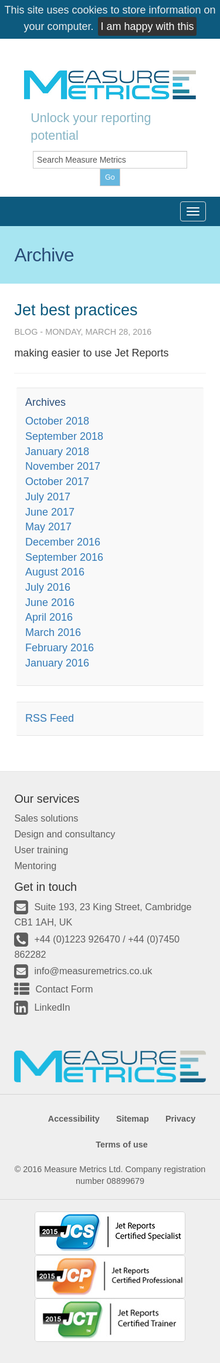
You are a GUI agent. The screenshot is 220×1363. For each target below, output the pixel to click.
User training (41, 849)
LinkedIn (52, 1007)
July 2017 (47, 497)
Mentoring (35, 865)
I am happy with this (147, 26)
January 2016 (57, 663)
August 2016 (54, 572)
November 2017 (62, 466)
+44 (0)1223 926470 (77, 939)
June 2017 (50, 512)
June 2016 (50, 602)
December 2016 (62, 542)
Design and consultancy (64, 834)
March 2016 (53, 632)
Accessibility (74, 1118)
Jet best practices (75, 310)
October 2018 (57, 421)
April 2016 (49, 617)
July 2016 (47, 587)
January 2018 (57, 451)
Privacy (180, 1118)
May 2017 (48, 527)
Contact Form (64, 989)
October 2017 (57, 481)
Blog (26, 331)
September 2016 (64, 557)
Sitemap (132, 1118)
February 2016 (59, 648)
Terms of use (122, 1144)
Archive (44, 254)
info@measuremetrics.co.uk (93, 970)
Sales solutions (46, 818)
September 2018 (64, 436)
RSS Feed (49, 718)
